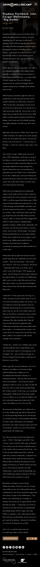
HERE (8, 529)
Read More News (10, 538)
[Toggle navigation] (35, 4)
